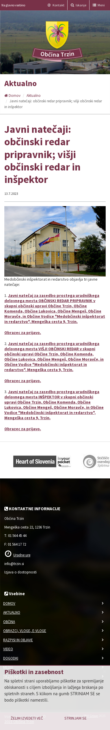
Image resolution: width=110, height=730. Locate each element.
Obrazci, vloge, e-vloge (24, 630)
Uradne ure (21, 555)
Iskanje (78, 5)
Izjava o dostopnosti (20, 572)
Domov (12, 95)
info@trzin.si (14, 563)
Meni (99, 5)
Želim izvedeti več (27, 718)
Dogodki (10, 658)
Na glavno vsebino (13, 5)
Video (8, 649)
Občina (9, 621)
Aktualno (34, 95)
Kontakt (56, 5)
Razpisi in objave (18, 640)
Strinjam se (75, 718)
